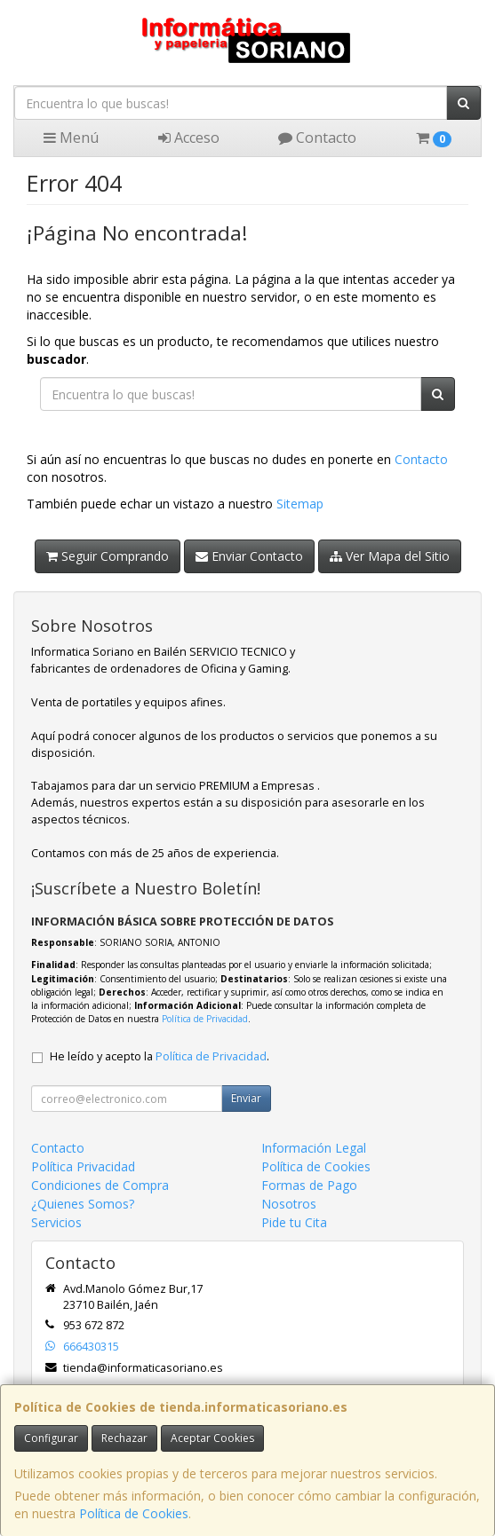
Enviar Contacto (249, 555)
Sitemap (299, 503)
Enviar (246, 1098)
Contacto (317, 137)
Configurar (51, 1437)
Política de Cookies (133, 1513)
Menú (71, 137)
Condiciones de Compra (100, 1185)
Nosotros (288, 1203)
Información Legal (313, 1147)
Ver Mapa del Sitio (390, 555)
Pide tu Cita (294, 1222)
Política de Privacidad (205, 1018)
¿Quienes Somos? (82, 1203)
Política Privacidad (83, 1166)
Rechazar (124, 1437)
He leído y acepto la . (159, 1056)
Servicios (56, 1222)
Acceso (189, 137)
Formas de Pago (309, 1185)
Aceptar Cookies (212, 1437)
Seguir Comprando (107, 555)
